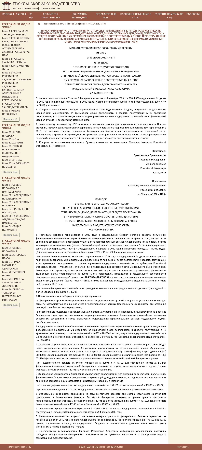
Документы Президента (79, 16)
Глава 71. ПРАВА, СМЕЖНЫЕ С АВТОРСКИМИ (11, 265)
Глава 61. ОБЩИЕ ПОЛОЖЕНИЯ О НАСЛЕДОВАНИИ (11, 188)
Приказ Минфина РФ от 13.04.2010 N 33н (86, 24)
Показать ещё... (10, 119)
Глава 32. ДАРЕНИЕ (12, 142)
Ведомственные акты (106, 16)
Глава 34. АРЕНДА (12, 160)
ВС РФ (31, 16)
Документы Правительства (50, 16)
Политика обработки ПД (19, 447)
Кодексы (8, 14)
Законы (21, 14)
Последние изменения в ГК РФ (135, 16)
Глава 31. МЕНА (10, 139)
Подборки (193, 14)
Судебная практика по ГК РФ (169, 16)
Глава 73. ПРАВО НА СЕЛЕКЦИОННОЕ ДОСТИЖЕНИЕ (13, 282)
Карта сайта (183, 447)
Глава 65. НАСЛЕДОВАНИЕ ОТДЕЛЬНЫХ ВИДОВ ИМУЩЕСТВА (16, 219)
